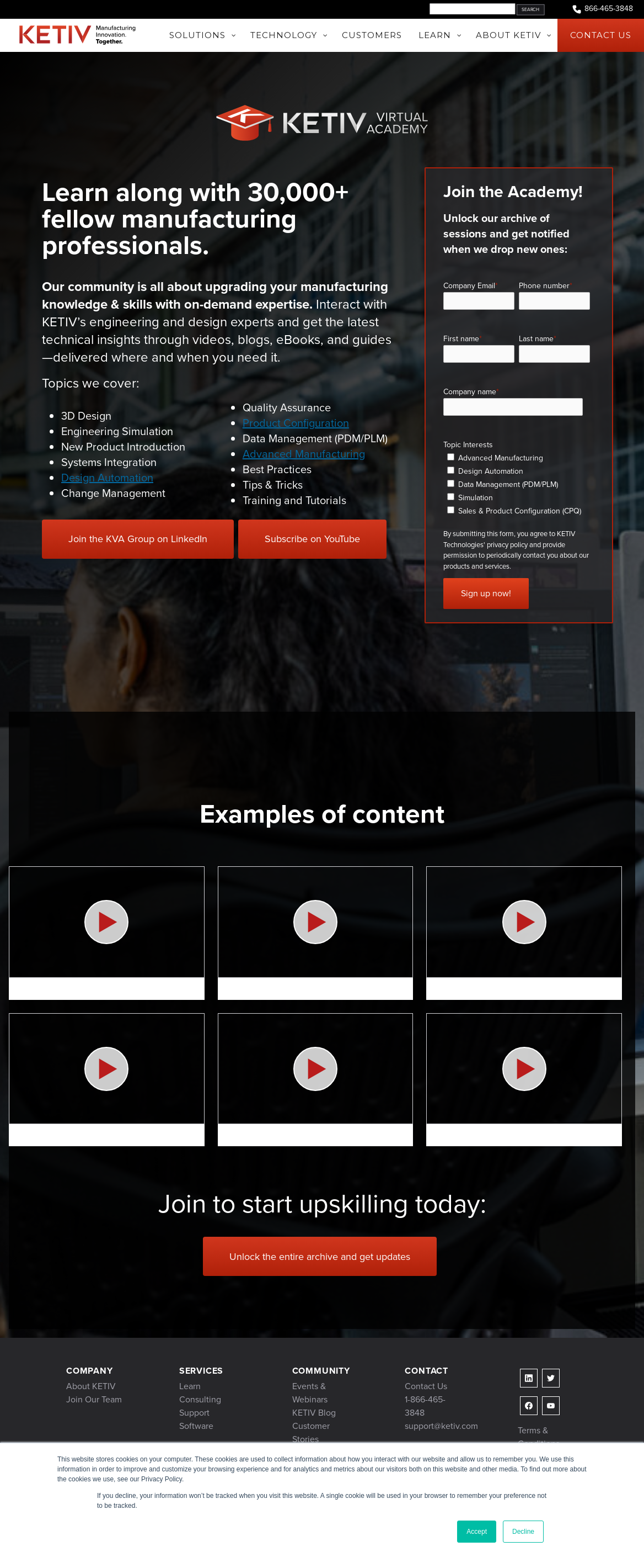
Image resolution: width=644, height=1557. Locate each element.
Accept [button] (476, 1531)
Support (194, 1412)
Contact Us (426, 1386)
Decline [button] (523, 1531)
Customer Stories (311, 1432)
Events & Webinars (310, 1393)
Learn (190, 1386)
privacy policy (507, 544)
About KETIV (91, 1386)
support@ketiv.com (441, 1426)
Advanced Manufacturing (304, 454)
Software (196, 1426)
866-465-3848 (602, 9)
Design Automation (107, 477)
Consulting (200, 1399)
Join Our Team (94, 1399)
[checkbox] (516, 484)
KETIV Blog (314, 1412)
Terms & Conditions (539, 1437)
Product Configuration (296, 423)
